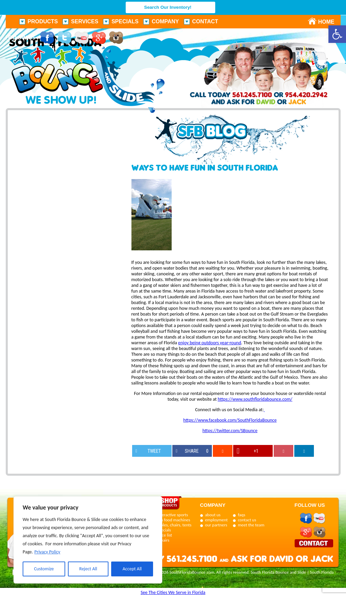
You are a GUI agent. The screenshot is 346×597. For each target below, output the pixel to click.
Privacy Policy (47, 552)
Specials (125, 21)
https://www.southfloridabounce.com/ (255, 399)
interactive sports (172, 514)
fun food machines (173, 519)
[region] (88, 539)
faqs (241, 514)
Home (322, 22)
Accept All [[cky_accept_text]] (132, 569)
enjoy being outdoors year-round (209, 343)
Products (43, 21)
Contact (205, 21)
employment (216, 519)
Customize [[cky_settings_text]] (44, 569)
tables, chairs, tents (174, 524)
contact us (247, 519)
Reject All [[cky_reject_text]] (88, 569)
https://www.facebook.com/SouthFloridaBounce (229, 420)
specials (164, 529)
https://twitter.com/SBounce (229, 430)
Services (84, 21)
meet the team (251, 524)
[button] (337, 34)
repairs (163, 540)
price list (164, 535)
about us (213, 514)
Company (165, 21)
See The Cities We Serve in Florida (173, 592)
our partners (216, 524)
